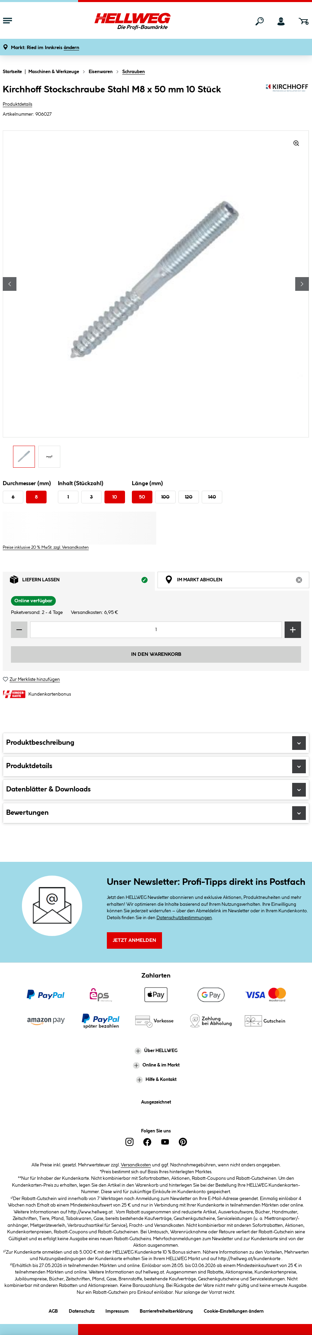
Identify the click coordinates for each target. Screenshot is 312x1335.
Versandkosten (136, 1165)
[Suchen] (259, 21)
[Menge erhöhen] (293, 629)
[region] (156, 300)
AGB (53, 1310)
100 (165, 497)
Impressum (117, 1310)
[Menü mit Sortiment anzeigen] (7, 21)
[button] (45, 48)
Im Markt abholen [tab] (237, 581)
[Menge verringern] (19, 629)
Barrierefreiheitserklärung (166, 1310)
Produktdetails (17, 104)
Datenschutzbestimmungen (184, 918)
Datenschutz (82, 1310)
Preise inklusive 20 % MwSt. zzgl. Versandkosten (46, 547)
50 (142, 497)
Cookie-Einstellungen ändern (234, 1310)
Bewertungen (156, 813)
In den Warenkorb (156, 654)
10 (114, 497)
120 (188, 497)
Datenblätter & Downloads (156, 790)
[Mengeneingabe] (156, 629)
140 (212, 497)
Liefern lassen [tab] (82, 581)
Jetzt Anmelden (134, 940)
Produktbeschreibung (156, 743)
